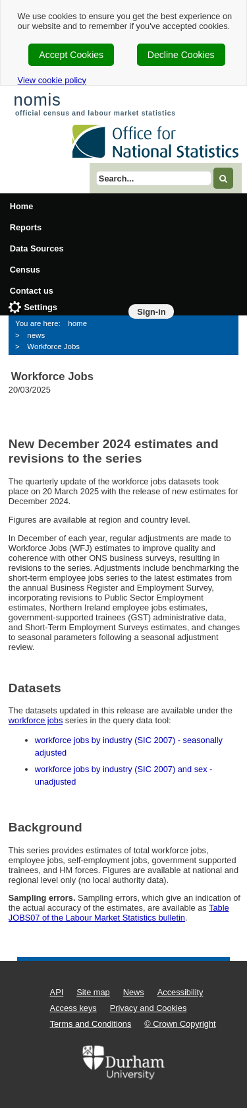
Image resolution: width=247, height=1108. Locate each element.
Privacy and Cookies (148, 1008)
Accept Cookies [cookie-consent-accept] (71, 54)
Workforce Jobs (53, 346)
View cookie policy (52, 80)
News (133, 992)
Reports (25, 227)
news (36, 335)
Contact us (31, 291)
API (57, 992)
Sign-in (151, 312)
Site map (93, 992)
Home (22, 206)
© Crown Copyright (179, 1024)
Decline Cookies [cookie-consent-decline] (181, 54)
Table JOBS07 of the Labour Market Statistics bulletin (119, 913)
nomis (37, 99)
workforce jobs (36, 720)
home (77, 323)
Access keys (73, 1008)
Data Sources (37, 248)
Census (25, 270)
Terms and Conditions (91, 1024)
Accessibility (180, 992)
